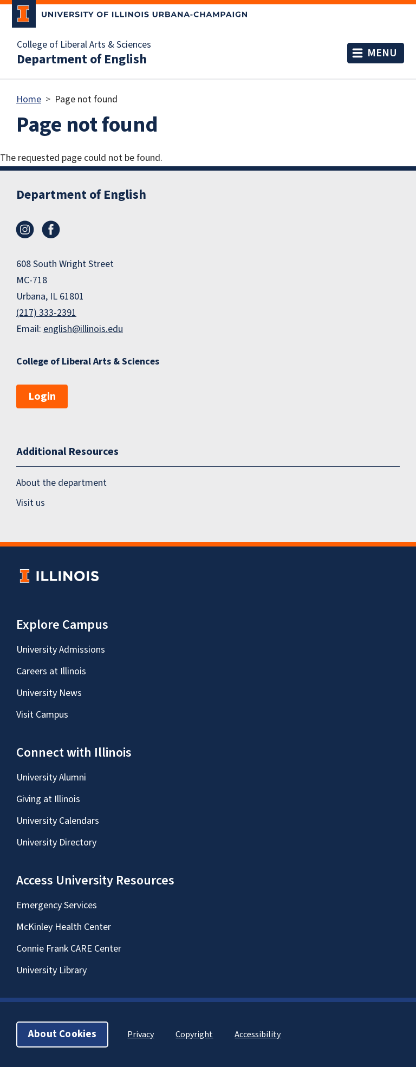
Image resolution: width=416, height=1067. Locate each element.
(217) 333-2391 (46, 313)
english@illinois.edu (83, 329)
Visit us (30, 503)
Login (42, 396)
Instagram (25, 230)
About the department (61, 483)
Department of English (82, 59)
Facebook (51, 230)
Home (28, 99)
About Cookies (62, 1034)
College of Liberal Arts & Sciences (84, 44)
